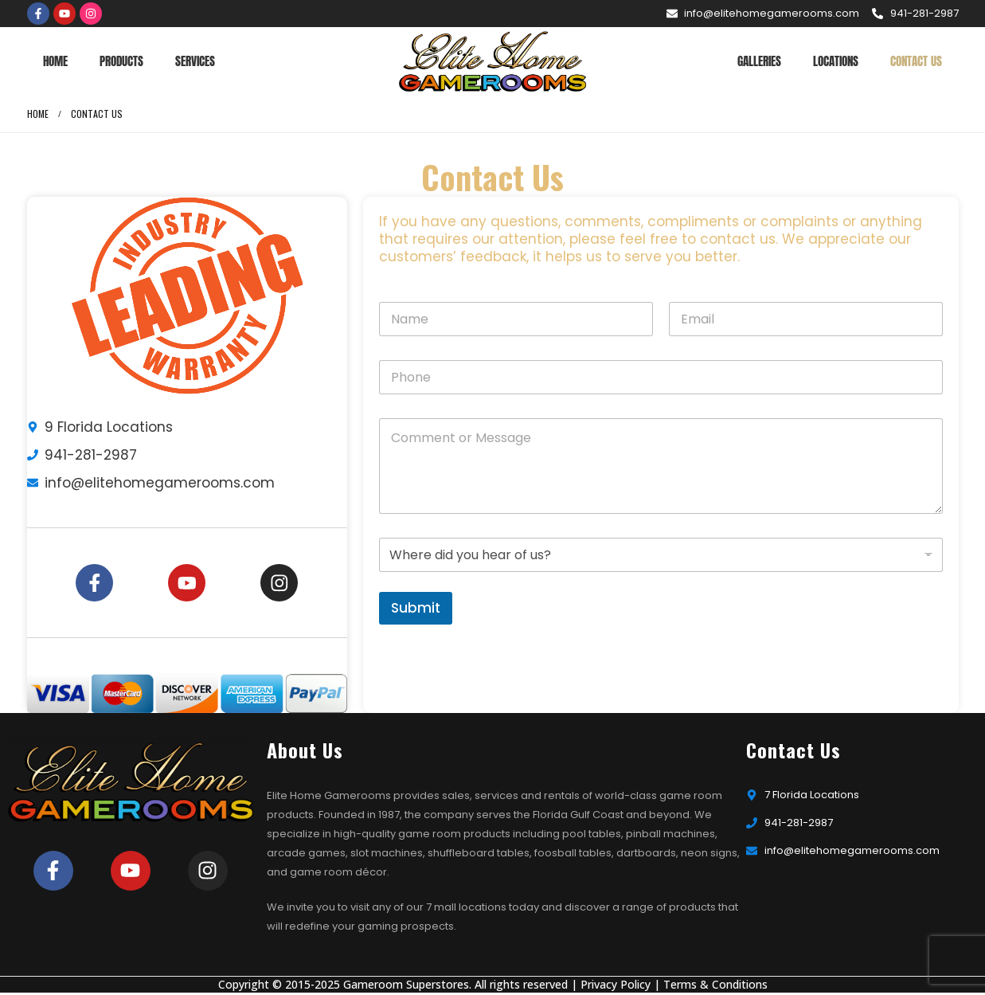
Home (55, 61)
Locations (835, 61)
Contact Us (916, 61)
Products (121, 61)
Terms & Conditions (715, 986)
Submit (415, 607)
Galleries (759, 61)
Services (195, 61)
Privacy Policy (615, 986)
